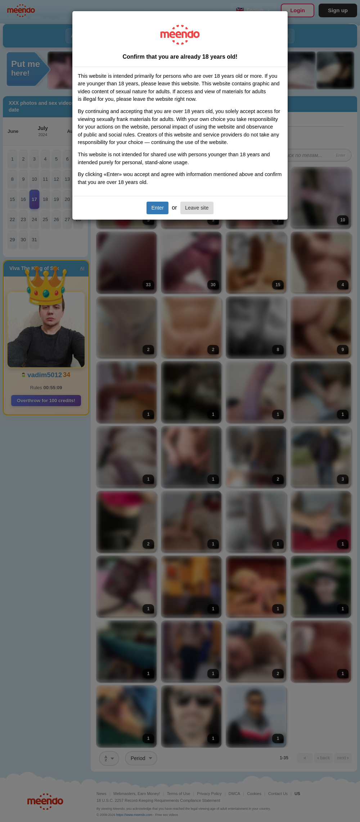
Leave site (197, 208)
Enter (157, 208)
